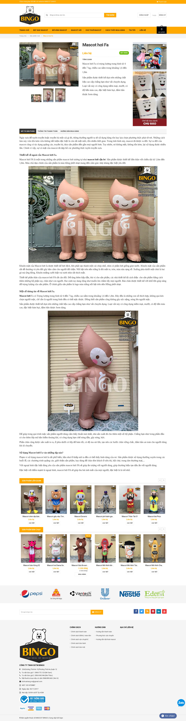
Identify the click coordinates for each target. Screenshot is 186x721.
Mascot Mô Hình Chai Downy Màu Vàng (161, 565)
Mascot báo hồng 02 (31, 565)
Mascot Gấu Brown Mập (81, 565)
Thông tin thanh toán (47, 131)
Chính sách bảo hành (78, 643)
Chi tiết (32, 523)
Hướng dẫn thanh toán (104, 632)
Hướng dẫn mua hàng (70, 131)
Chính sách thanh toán (79, 632)
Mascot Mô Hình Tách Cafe (132, 565)
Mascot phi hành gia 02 (105, 516)
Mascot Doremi (81, 516)
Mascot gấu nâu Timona (57, 516)
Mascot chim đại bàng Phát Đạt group (38, 516)
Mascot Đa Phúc (154, 516)
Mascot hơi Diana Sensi (56, 565)
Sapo (61, 718)
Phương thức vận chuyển (105, 635)
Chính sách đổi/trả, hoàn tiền (81, 635)
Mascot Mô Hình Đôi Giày (106, 565)
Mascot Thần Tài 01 (130, 516)
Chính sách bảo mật (78, 647)
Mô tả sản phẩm (28, 131)
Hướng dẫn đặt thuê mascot (106, 639)
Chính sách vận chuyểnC (79, 639)
